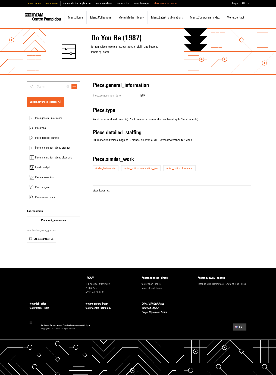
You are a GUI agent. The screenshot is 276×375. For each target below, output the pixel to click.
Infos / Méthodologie (155, 304)
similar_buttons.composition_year (141, 168)
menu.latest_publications (167, 17)
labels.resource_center (165, 3)
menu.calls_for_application (77, 3)
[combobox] (53, 86)
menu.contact (235, 17)
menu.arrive (123, 3)
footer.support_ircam (99, 304)
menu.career (51, 3)
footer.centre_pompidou (100, 308)
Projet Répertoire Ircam (156, 312)
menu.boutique (141, 3)
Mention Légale (152, 308)
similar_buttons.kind (105, 168)
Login (235, 3)
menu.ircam (34, 3)
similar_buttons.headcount (179, 168)
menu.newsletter (103, 3)
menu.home (75, 17)
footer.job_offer (40, 304)
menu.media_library (131, 17)
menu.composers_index (204, 17)
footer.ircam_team (41, 308)
